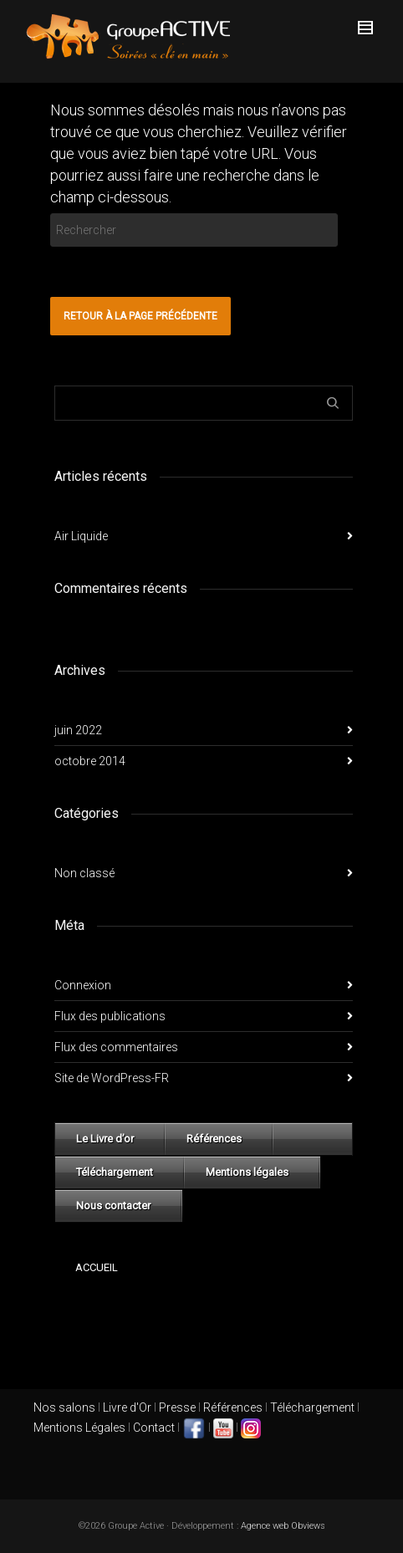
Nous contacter (113, 1205)
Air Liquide (81, 536)
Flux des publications (110, 1016)
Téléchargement (114, 1172)
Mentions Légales (79, 1427)
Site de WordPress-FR (111, 1078)
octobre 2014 (89, 761)
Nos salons (64, 1407)
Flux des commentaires (116, 1047)
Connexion (82, 985)
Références (214, 1138)
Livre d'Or (125, 1407)
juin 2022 (78, 730)
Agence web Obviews (283, 1525)
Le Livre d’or (105, 1138)
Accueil (96, 1267)
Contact (154, 1427)
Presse (177, 1407)
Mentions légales (247, 1172)
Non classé (84, 873)
